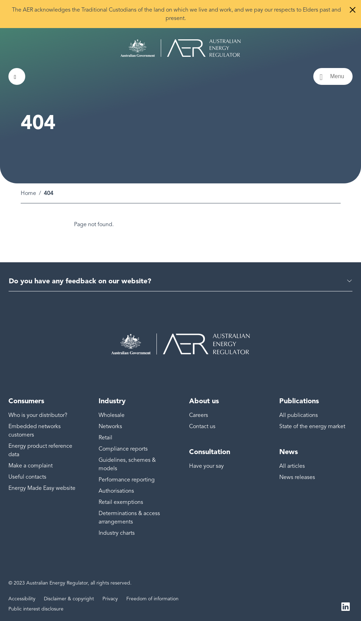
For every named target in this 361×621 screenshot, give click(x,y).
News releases (297, 477)
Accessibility (21, 599)
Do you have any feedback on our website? (80, 281)
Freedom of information (152, 599)
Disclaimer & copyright (69, 599)
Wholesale (112, 415)
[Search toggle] (16, 76)
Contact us (202, 426)
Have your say (206, 466)
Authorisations (116, 490)
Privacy (110, 599)
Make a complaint (30, 465)
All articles (292, 466)
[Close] (352, 10)
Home (28, 193)
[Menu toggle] (333, 76)
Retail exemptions (121, 502)
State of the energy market (312, 426)
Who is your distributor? (37, 415)
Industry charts (117, 532)
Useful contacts (27, 476)
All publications (298, 415)
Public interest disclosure (35, 609)
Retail (105, 437)
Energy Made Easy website (41, 488)
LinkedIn (346, 606)
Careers (198, 415)
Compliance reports (123, 448)
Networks (110, 426)
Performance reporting (127, 479)
